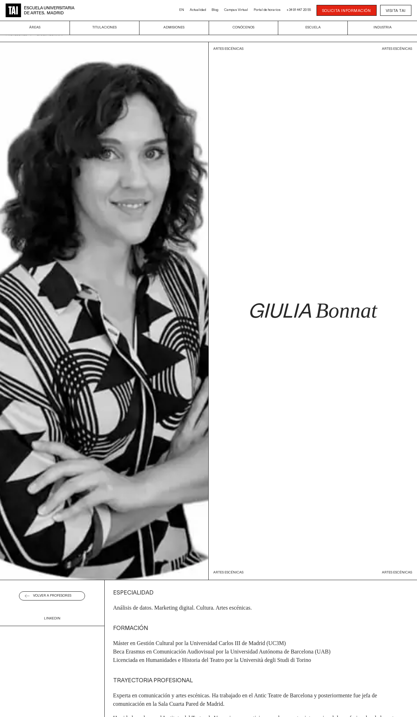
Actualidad (198, 10)
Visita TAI (396, 11)
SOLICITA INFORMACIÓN (346, 11)
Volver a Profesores (52, 595)
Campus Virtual (236, 10)
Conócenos (243, 27)
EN (181, 10)
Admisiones (173, 27)
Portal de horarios (267, 10)
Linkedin (52, 618)
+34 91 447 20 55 (298, 10)
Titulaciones (104, 27)
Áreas (34, 27)
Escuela (313, 27)
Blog (215, 10)
